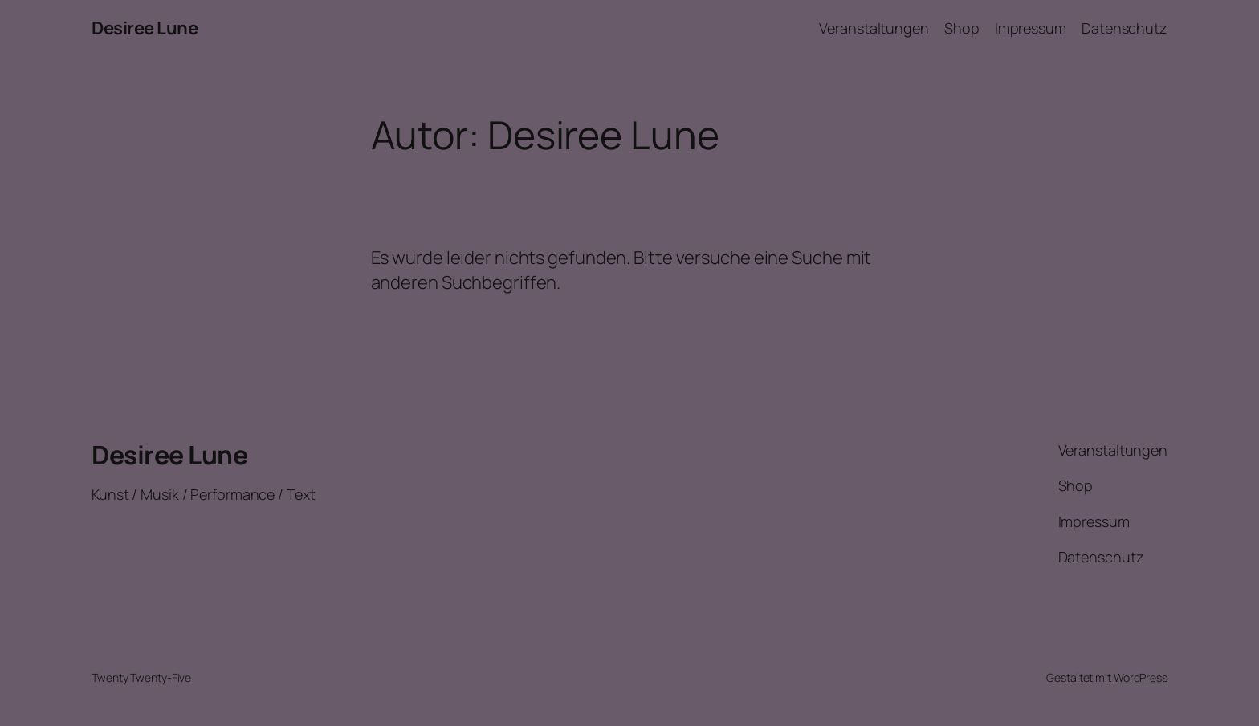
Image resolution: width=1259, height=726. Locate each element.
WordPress (1140, 677)
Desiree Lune (145, 28)
